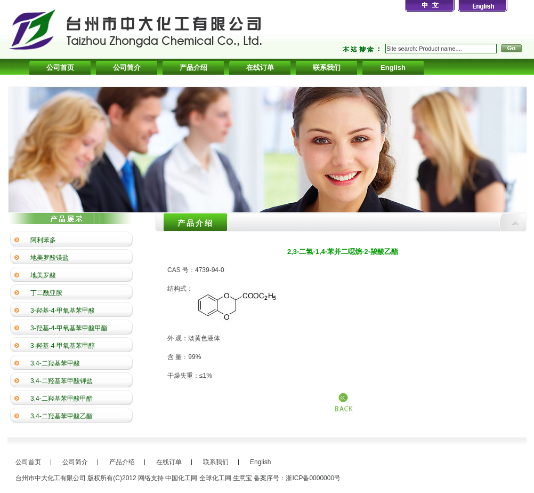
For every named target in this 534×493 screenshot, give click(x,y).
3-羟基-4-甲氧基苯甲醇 (62, 345)
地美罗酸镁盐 (49, 257)
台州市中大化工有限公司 (50, 478)
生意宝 (242, 478)
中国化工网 (181, 478)
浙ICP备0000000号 (313, 478)
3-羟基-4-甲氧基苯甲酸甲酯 (69, 328)
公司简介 (127, 67)
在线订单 (260, 67)
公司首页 (60, 67)
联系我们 (327, 67)
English (393, 67)
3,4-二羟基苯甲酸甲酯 (61, 398)
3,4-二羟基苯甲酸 (55, 363)
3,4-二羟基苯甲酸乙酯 (61, 416)
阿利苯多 (43, 240)
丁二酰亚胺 (46, 293)
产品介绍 (193, 67)
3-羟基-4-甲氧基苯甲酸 (62, 310)
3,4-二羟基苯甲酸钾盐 (61, 381)
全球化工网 (215, 478)
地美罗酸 (43, 275)
